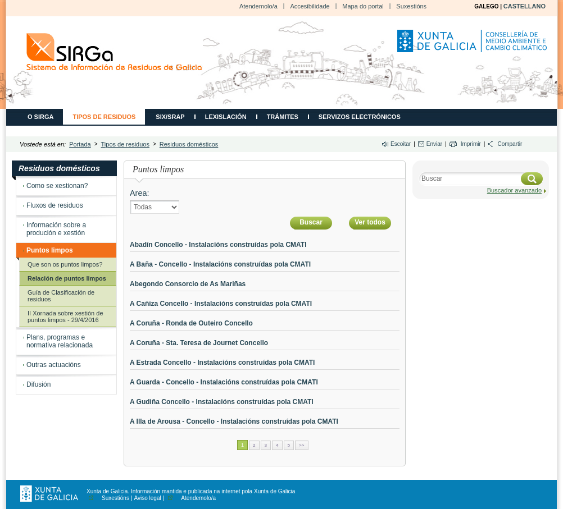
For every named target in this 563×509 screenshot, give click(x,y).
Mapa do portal (362, 6)
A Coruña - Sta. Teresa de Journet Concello (199, 343)
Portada (80, 144)
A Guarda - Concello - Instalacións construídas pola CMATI (224, 382)
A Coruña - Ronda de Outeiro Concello (191, 323)
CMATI (114, 52)
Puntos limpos (49, 250)
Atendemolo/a (258, 6)
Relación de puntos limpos (67, 278)
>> (301, 445)
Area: (139, 193)
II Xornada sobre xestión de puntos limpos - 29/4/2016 (65, 316)
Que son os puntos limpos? (65, 264)
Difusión (38, 384)
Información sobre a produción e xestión (56, 229)
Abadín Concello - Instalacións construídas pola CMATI (218, 245)
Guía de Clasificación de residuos (61, 295)
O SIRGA (40, 116)
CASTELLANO (524, 6)
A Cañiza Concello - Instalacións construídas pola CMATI (221, 304)
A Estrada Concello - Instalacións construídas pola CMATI (222, 362)
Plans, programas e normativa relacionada (59, 341)
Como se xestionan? (57, 186)
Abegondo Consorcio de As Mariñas (188, 284)
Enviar (434, 144)
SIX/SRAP (170, 116)
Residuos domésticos (189, 144)
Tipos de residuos (103, 116)
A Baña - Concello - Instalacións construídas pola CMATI (220, 264)
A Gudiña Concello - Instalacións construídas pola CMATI (222, 402)
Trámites (282, 116)
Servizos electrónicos (360, 116)
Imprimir (471, 144)
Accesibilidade (309, 6)
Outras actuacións (53, 365)
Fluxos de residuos (54, 205)
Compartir (509, 144)
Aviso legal (147, 498)
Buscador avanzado (514, 190)
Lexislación (226, 116)
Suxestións (411, 6)
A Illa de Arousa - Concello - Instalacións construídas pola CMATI (234, 421)
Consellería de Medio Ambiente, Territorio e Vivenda (473, 45)
